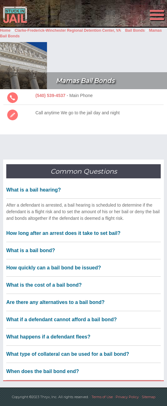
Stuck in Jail (25, 15)
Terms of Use (102, 397)
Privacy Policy (127, 397)
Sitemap (148, 397)
